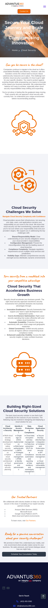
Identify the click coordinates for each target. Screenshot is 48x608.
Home (15, 50)
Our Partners (31, 521)
